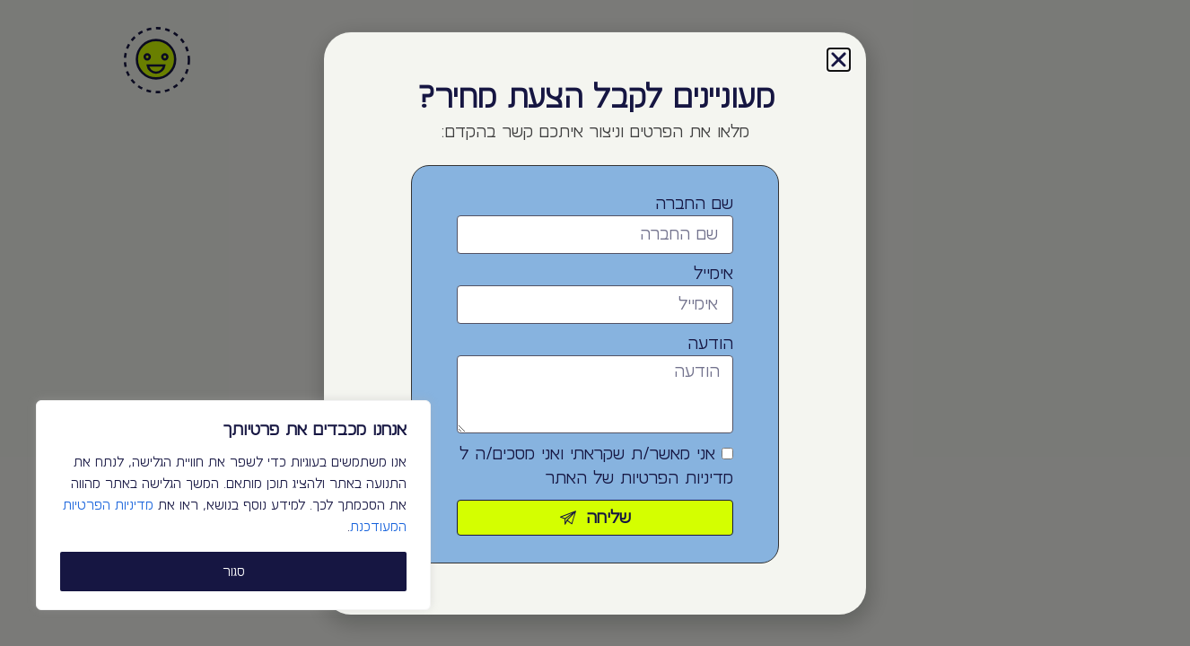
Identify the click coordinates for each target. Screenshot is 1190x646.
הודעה (710, 344)
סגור (234, 571)
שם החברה (694, 204)
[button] (838, 59)
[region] (233, 505)
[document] (595, 323)
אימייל (713, 274)
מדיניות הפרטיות (676, 478)
